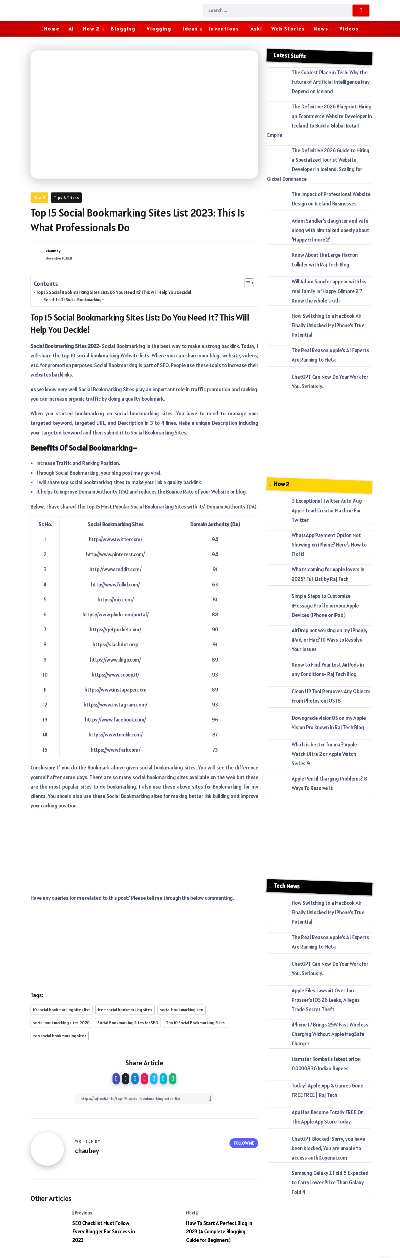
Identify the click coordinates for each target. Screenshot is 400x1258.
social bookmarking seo (181, 1009)
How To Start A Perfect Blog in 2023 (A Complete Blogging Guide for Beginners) (219, 1231)
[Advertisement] (144, 854)
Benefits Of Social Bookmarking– (73, 299)
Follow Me (244, 1142)
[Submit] (360, 10)
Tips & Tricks (66, 197)
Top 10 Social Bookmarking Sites (195, 1022)
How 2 (39, 197)
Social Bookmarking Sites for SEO (128, 1022)
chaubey (53, 250)
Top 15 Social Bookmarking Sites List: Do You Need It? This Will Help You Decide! (113, 292)
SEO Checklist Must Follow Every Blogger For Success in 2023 (103, 1231)
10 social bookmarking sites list (61, 1009)
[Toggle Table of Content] (246, 283)
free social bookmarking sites (125, 1009)
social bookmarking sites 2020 (61, 1022)
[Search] (286, 10)
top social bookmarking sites (59, 1035)
